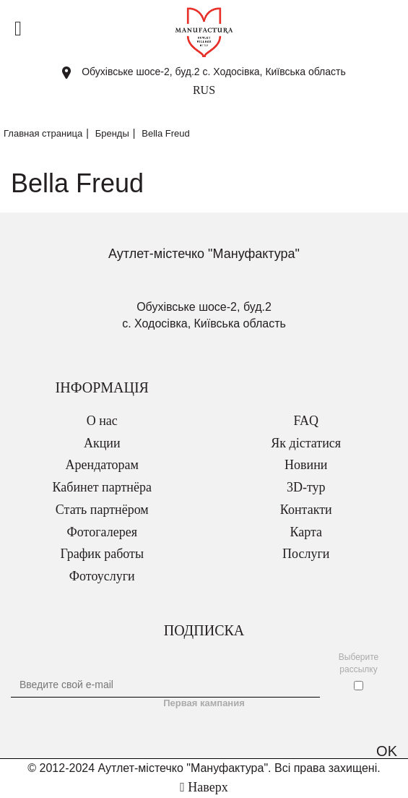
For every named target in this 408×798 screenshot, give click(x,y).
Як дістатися (306, 443)
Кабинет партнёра (102, 487)
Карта (306, 532)
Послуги (305, 553)
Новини (306, 465)
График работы (102, 553)
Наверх (203, 787)
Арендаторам (102, 465)
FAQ (305, 420)
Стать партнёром (102, 509)
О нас (102, 420)
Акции (102, 443)
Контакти (306, 509)
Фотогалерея (102, 532)
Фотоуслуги (102, 576)
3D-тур (306, 487)
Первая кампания (204, 703)
